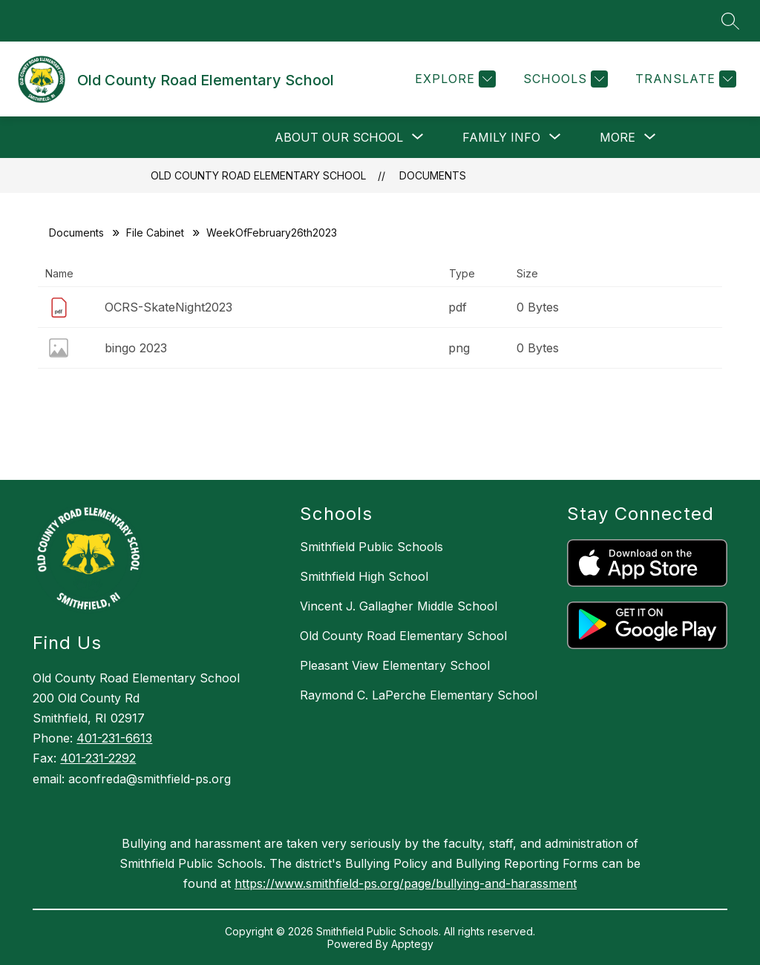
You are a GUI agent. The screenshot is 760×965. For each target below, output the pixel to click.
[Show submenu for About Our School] (339, 137)
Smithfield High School (364, 576)
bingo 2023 (136, 347)
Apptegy (412, 944)
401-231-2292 (98, 758)
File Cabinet (155, 232)
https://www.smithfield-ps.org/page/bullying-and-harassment (406, 883)
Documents (432, 175)
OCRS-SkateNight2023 (168, 307)
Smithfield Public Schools (371, 546)
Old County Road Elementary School (258, 175)
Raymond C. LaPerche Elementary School (418, 695)
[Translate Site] (684, 79)
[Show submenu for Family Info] (501, 137)
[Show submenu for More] (617, 137)
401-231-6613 (114, 738)
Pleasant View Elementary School (395, 665)
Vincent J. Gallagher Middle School (398, 606)
